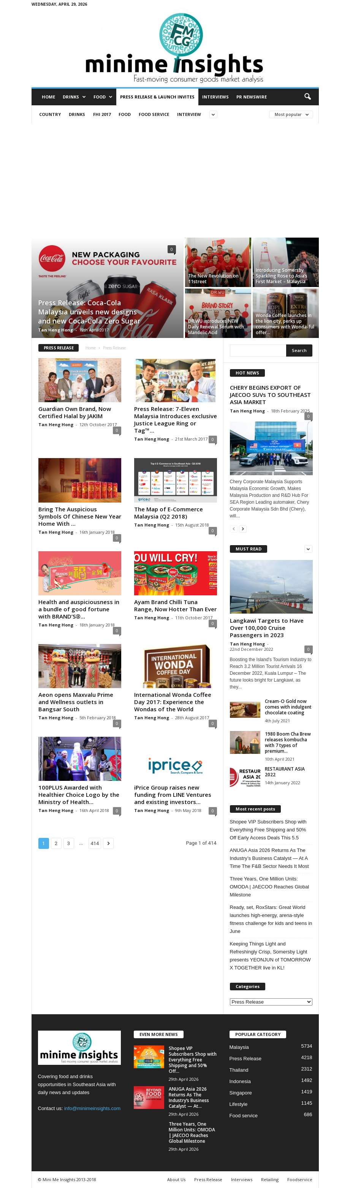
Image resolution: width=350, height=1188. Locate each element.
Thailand (239, 1070)
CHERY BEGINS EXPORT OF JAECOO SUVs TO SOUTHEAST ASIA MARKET (270, 395)
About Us (176, 1179)
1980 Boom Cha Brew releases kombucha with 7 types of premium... (288, 742)
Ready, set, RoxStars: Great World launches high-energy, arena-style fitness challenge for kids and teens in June (271, 919)
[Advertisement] (175, 180)
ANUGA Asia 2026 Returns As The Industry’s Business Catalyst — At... (189, 1097)
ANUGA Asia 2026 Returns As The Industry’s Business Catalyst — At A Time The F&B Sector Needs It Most (269, 858)
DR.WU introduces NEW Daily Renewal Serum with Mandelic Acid (216, 327)
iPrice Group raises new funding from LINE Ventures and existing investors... (172, 795)
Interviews (215, 97)
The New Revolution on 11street (213, 279)
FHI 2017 (102, 114)
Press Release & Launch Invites (157, 97)
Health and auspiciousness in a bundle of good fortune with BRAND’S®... (78, 609)
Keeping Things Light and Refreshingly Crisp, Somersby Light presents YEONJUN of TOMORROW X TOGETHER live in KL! (270, 956)
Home (48, 97)
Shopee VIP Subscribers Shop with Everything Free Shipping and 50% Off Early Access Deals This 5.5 (268, 830)
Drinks (74, 97)
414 (95, 843)
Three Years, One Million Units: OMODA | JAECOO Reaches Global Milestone (269, 887)
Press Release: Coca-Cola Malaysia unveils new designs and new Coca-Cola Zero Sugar (89, 311)
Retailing (270, 1179)
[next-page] (243, 529)
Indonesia (240, 1081)
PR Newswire (251, 97)
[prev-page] (234, 529)
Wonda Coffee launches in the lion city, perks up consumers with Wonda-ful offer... (285, 324)
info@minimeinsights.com (92, 1108)
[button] (307, 97)
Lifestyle (239, 1104)
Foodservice (299, 1179)
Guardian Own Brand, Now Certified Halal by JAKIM (74, 412)
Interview (189, 114)
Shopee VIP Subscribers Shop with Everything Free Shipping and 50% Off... (193, 1059)
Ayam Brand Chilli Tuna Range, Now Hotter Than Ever (175, 605)
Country (50, 114)
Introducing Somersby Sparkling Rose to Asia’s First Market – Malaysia (281, 276)
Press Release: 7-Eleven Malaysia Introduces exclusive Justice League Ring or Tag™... (175, 419)
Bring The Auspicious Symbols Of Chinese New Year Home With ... (79, 516)
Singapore (241, 1093)
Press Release (246, 1058)
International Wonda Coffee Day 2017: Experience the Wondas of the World (172, 702)
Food (102, 97)
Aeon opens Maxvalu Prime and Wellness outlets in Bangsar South (75, 702)
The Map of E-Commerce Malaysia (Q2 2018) (168, 512)
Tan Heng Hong (55, 330)
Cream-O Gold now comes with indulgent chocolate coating (288, 707)
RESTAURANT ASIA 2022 (285, 772)
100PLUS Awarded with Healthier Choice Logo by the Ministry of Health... (78, 795)
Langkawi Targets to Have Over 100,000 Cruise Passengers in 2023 (267, 628)
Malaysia (239, 1047)
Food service (154, 114)
